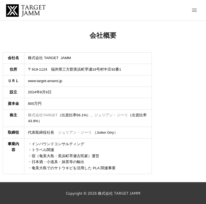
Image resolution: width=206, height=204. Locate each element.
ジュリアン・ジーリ (111, 115)
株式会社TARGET (42, 115)
